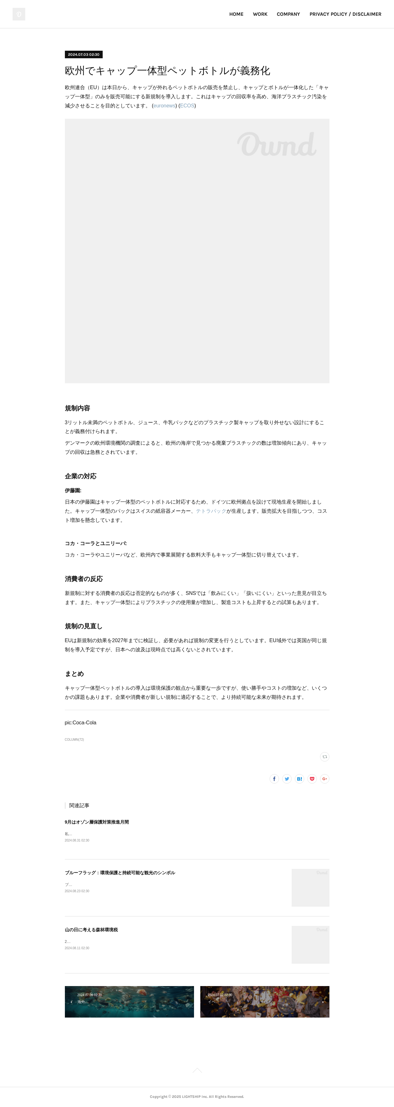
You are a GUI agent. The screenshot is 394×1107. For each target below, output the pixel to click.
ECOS (187, 105)
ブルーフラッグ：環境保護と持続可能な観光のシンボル (120, 873)
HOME (236, 14)
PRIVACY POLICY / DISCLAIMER (345, 14)
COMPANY (288, 14)
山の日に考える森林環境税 (91, 930)
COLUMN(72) (74, 739)
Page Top (197, 1071)
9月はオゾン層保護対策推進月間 (97, 822)
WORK (260, 14)
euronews (164, 105)
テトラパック (211, 511)
